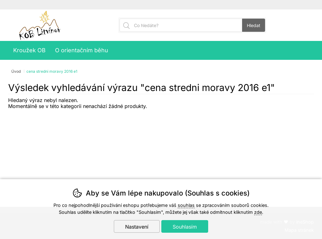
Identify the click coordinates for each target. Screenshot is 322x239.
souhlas (186, 205)
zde (258, 212)
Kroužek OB (29, 50)
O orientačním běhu (81, 50)
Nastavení (136, 227)
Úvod (16, 71)
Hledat (253, 25)
